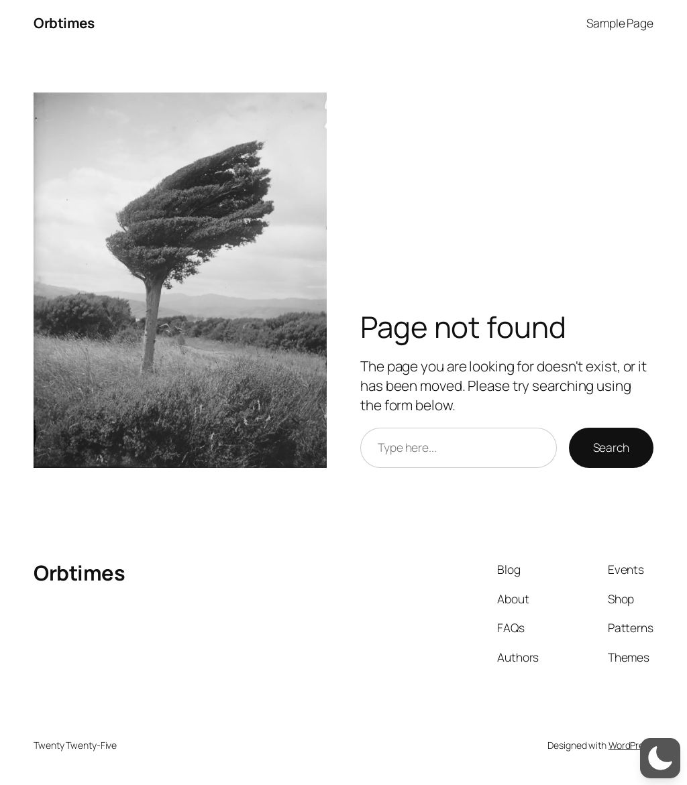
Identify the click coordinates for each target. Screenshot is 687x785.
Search (611, 447)
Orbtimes (64, 22)
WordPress (631, 745)
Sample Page (619, 23)
